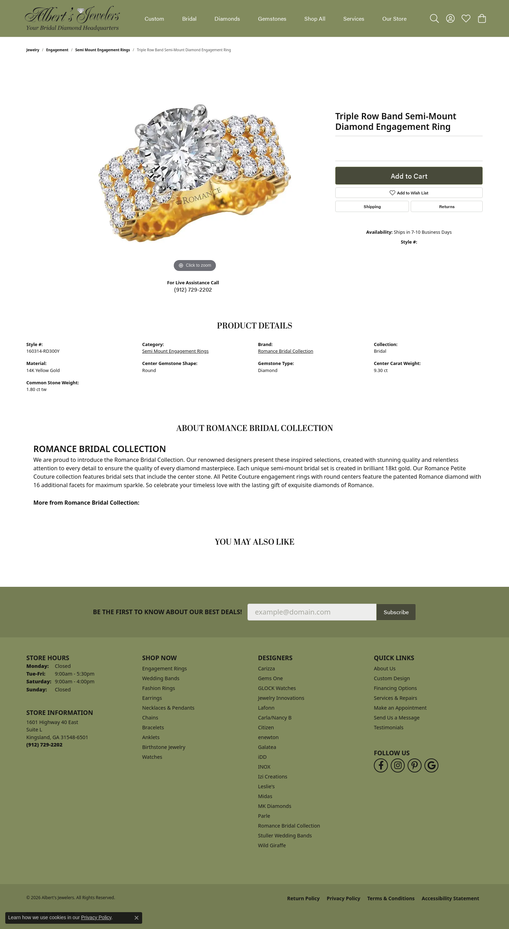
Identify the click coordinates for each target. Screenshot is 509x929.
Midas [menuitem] (265, 796)
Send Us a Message (396, 717)
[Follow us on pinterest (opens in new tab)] (415, 765)
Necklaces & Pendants (168, 707)
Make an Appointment (400, 707)
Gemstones (272, 18)
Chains (150, 717)
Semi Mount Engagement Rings (102, 49)
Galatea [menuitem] (267, 747)
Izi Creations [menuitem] (272, 776)
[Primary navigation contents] (276, 18)
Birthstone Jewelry (163, 747)
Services (353, 18)
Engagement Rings (164, 668)
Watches (152, 757)
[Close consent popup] (136, 918)
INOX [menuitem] (264, 766)
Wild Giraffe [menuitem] (272, 845)
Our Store (394, 18)
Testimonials (388, 727)
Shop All (314, 18)
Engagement (57, 49)
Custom (154, 18)
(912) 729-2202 (193, 289)
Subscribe (396, 612)
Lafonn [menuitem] (266, 707)
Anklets (151, 737)
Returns (447, 206)
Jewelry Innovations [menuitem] (281, 698)
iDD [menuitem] (262, 757)
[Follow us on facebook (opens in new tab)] (381, 765)
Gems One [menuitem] (270, 678)
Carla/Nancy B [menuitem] (275, 717)
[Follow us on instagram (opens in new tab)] (398, 765)
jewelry (32, 49)
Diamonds (227, 18)
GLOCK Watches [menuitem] (277, 688)
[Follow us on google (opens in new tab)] (431, 765)
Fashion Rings (158, 688)
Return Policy (303, 898)
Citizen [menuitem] (266, 727)
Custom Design (392, 678)
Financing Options (395, 688)
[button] (434, 19)
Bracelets (153, 727)
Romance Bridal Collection (285, 351)
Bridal (189, 18)
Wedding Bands (160, 678)
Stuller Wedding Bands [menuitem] (285, 835)
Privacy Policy (343, 898)
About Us (385, 668)
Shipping (372, 206)
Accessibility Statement (450, 898)
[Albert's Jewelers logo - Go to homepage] (72, 18)
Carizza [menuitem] (266, 668)
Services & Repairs (395, 698)
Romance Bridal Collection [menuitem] (289, 825)
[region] (195, 168)
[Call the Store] (44, 744)
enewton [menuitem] (268, 737)
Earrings (152, 698)
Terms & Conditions (391, 898)
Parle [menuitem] (264, 815)
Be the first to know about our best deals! (167, 612)
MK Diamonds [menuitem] (274, 806)
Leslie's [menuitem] (266, 786)
